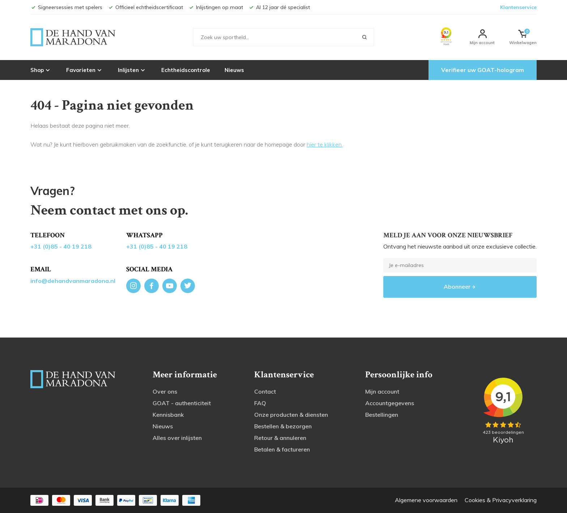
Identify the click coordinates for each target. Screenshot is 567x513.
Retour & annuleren (280, 437)
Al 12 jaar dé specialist (279, 7)
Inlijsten (132, 70)
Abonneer (460, 286)
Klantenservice (518, 7)
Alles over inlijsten (177, 437)
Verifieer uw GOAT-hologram (482, 69)
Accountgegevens (389, 403)
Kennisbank (168, 414)
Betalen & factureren (282, 449)
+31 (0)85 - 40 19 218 (60, 246)
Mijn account (382, 391)
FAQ (260, 403)
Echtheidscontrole (185, 70)
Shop (41, 70)
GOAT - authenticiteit (182, 403)
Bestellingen (381, 414)
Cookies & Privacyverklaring (501, 500)
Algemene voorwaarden (426, 500)
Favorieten (84, 70)
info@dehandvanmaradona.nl (72, 280)
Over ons (165, 391)
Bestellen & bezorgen (283, 426)
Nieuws (234, 70)
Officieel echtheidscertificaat (145, 7)
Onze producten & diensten (291, 414)
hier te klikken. (325, 144)
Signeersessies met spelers (66, 7)
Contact (265, 391)
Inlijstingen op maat (215, 7)
